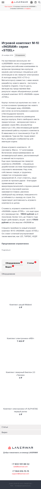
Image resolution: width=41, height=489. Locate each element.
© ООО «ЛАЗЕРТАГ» (25, 483)
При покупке (9, 6)
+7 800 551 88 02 (20, 464)
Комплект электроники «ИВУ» (20, 338)
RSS (11, 486)
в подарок (27, 8)
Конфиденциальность (23, 486)
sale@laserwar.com (20, 467)
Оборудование (20, 55)
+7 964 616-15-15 (20, 471)
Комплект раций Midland (21, 304)
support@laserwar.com (20, 474)
